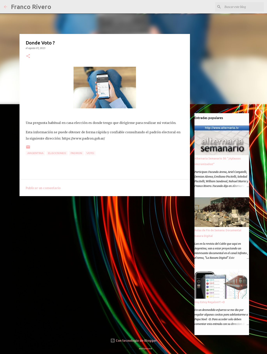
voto (90, 153)
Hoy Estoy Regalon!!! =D (209, 302)
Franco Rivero (31, 6)
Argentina (35, 153)
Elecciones (57, 153)
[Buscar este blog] (243, 7)
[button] (28, 56)
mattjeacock (145, 348)
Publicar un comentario (43, 188)
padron (76, 153)
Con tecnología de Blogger (133, 340)
